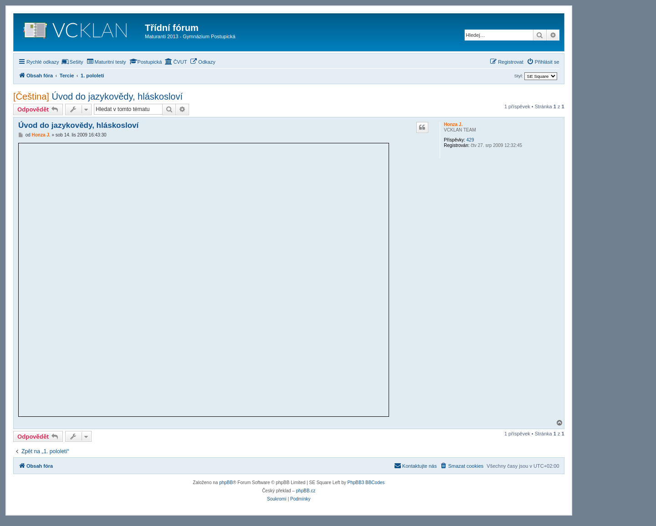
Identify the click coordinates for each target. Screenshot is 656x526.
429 (470, 139)
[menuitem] (72, 61)
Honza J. (453, 124)
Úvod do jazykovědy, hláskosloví (117, 96)
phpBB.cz (306, 490)
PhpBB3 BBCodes (366, 482)
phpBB (226, 482)
